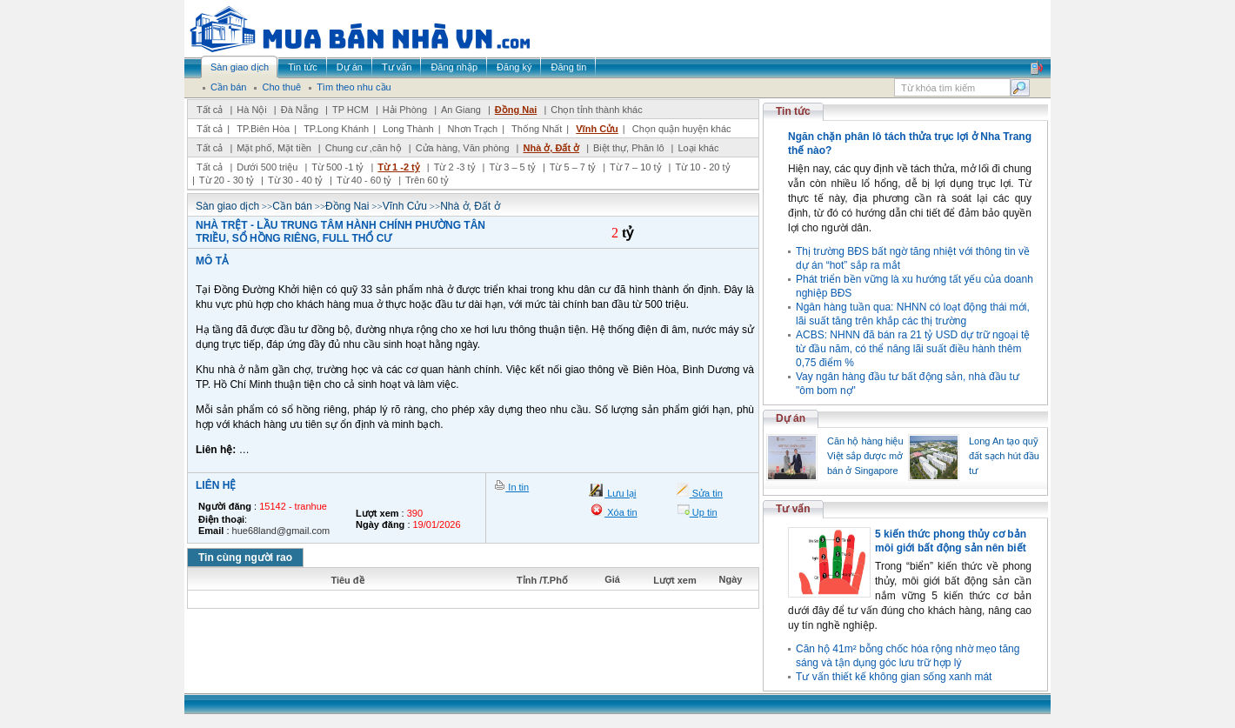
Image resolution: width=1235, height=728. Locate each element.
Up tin (704, 512)
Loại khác (698, 148)
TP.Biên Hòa (263, 129)
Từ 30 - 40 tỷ (295, 180)
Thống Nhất (536, 129)
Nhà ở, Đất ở (551, 148)
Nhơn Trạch (473, 129)
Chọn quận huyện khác (681, 129)
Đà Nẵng (299, 109)
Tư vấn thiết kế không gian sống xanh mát (893, 677)
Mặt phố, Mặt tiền (274, 148)
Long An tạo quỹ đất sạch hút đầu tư (1004, 456)
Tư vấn (793, 509)
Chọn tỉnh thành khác (596, 109)
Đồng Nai (516, 109)
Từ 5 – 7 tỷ (573, 167)
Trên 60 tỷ (427, 180)
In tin (517, 487)
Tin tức (793, 111)
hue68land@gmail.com (281, 530)
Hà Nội (252, 109)
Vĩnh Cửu (597, 129)
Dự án (790, 418)
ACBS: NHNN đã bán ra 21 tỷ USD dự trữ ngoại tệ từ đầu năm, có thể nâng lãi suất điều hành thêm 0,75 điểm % (913, 349)
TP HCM (350, 109)
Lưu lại (620, 493)
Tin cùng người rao (245, 557)
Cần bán (292, 206)
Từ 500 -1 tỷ (337, 167)
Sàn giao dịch (227, 206)
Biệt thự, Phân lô (628, 148)
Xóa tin (620, 512)
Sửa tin (706, 493)
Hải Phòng (405, 109)
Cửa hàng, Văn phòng (463, 148)
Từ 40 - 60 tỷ (364, 180)
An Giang (461, 109)
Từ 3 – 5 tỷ (512, 167)
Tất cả (210, 109)
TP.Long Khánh (336, 129)
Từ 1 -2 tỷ (398, 167)
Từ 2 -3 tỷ (455, 167)
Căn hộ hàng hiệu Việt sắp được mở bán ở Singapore (865, 456)
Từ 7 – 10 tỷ (635, 167)
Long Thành (408, 129)
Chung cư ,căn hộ (363, 148)
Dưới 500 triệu (267, 167)
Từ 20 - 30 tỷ (226, 180)
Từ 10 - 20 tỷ (702, 167)
